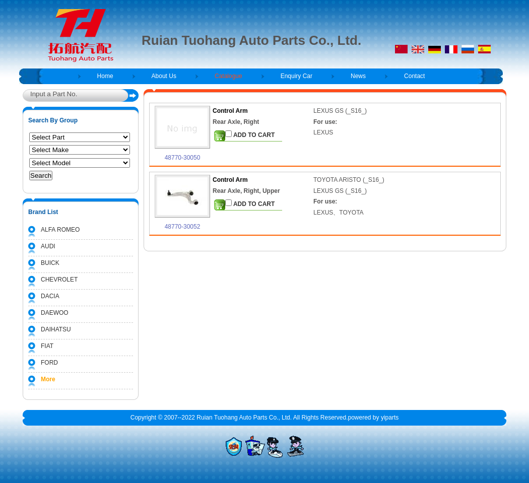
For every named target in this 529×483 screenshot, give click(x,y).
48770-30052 (183, 226)
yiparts (390, 417)
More (48, 379)
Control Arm (230, 110)
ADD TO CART (250, 134)
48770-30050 (183, 157)
